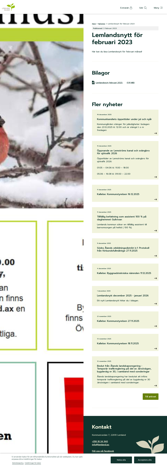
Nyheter (101, 24)
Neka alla (121, 460)
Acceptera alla (145, 460)
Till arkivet (150, 396)
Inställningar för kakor (33, 463)
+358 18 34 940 (100, 441)
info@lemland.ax (100, 444)
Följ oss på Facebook (103, 451)
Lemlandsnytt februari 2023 (115, 82)
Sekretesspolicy (18, 463)
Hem (94, 24)
